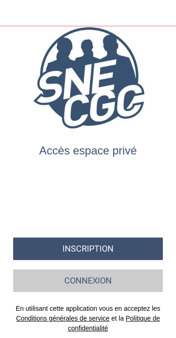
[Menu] (13, 13)
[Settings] (163, 13)
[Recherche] (138, 13)
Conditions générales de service (62, 318)
